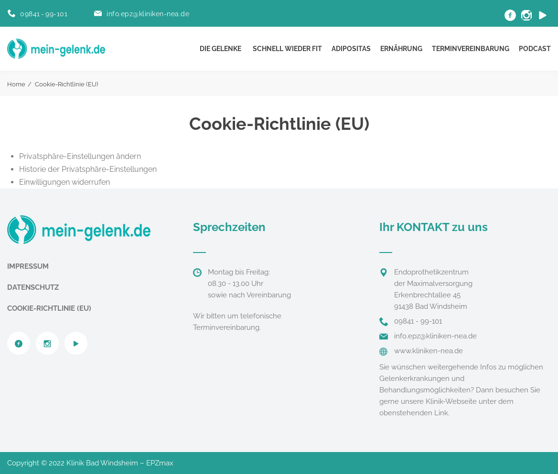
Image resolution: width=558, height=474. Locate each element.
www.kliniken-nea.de (428, 351)
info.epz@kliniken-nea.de (148, 14)
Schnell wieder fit (287, 49)
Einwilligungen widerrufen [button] (64, 182)
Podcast (535, 49)
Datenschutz (33, 287)
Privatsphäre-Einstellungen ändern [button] (80, 156)
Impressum (28, 266)
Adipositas (351, 49)
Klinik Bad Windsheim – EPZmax (119, 463)
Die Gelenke (220, 49)
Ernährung (401, 49)
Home (16, 84)
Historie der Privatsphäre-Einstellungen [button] (88, 169)
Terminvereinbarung (470, 49)
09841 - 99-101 (43, 14)
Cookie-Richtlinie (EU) (49, 308)
